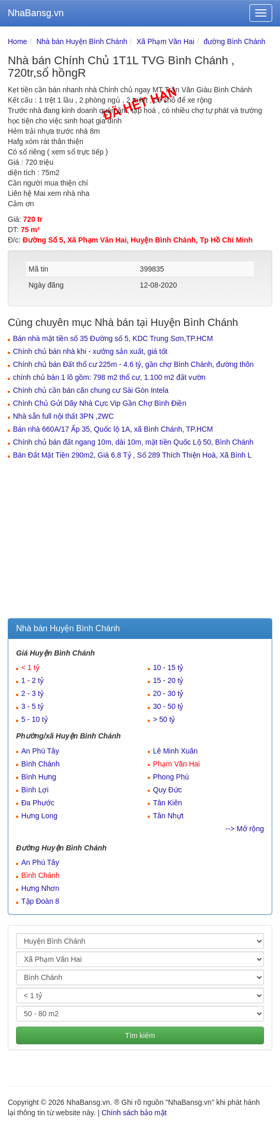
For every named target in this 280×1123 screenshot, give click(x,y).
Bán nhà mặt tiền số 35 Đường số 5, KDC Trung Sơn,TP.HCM (113, 338)
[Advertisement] (140, 540)
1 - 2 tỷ (32, 680)
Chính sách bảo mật (134, 1112)
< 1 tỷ (30, 667)
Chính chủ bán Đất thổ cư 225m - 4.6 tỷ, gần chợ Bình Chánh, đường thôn (133, 364)
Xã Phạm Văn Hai (165, 41)
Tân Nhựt (168, 816)
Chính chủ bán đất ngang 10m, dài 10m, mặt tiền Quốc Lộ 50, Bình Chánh (133, 442)
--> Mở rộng (245, 829)
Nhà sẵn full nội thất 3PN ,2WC (63, 416)
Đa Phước (37, 803)
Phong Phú (171, 777)
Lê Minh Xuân (175, 751)
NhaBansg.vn (36, 13)
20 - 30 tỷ (168, 693)
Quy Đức (167, 790)
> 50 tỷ (164, 719)
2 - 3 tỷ (32, 693)
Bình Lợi (35, 790)
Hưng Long (39, 816)
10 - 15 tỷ (168, 667)
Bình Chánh (40, 764)
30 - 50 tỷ (168, 706)
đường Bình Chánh (234, 41)
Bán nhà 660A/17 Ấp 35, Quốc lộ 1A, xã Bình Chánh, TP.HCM (113, 429)
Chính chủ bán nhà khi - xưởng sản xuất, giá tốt (90, 351)
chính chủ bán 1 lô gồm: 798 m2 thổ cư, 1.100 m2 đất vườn (109, 377)
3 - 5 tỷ (32, 706)
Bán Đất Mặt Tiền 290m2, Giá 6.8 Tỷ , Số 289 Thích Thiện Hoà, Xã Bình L (132, 455)
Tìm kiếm (140, 1035)
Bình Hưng (38, 777)
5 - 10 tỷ (34, 719)
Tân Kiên (167, 803)
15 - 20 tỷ (168, 680)
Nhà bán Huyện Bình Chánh (81, 41)
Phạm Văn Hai (176, 764)
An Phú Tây (40, 751)
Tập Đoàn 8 (40, 901)
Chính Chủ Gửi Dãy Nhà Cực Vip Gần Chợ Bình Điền (99, 403)
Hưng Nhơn (40, 888)
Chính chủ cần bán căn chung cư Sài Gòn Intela (91, 390)
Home (17, 41)
